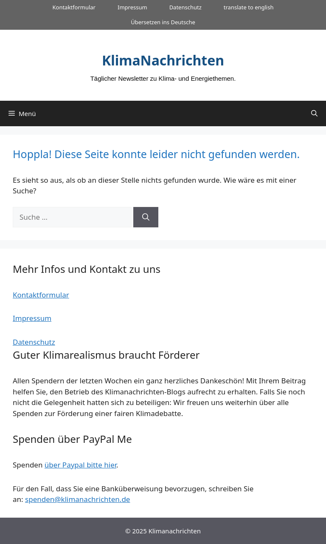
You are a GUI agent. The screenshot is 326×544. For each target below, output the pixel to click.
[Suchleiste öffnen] (314, 113)
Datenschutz (185, 7)
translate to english (249, 7)
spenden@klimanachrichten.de (77, 499)
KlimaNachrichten (163, 60)
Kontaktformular (73, 7)
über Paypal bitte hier (80, 465)
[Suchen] (145, 217)
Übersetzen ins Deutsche (163, 22)
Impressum (132, 7)
